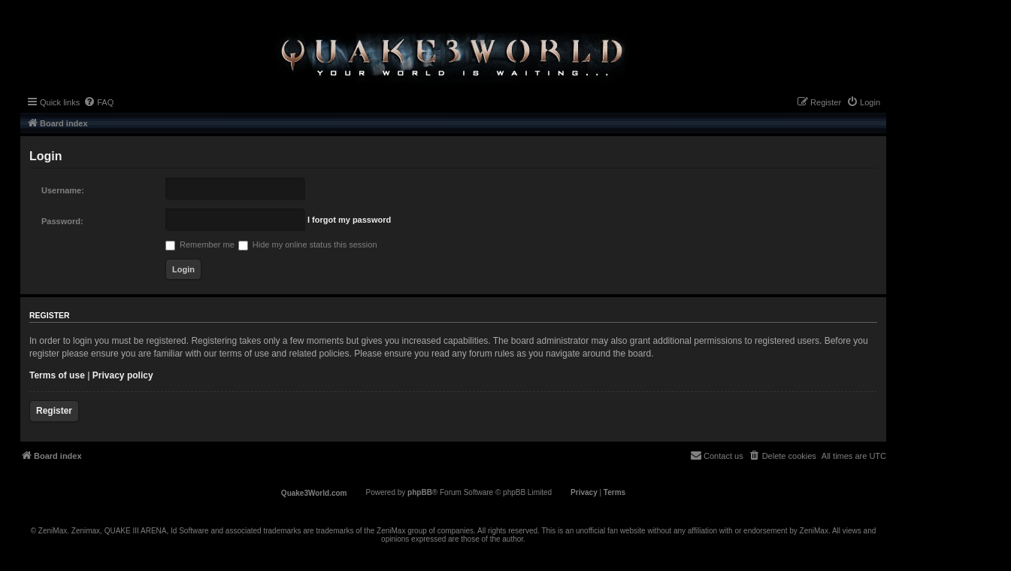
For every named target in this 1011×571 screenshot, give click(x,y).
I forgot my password (349, 219)
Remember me (200, 244)
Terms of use (57, 375)
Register (54, 410)
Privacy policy (122, 375)
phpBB (419, 492)
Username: (62, 190)
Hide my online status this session (307, 244)
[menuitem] (98, 102)
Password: (62, 221)
